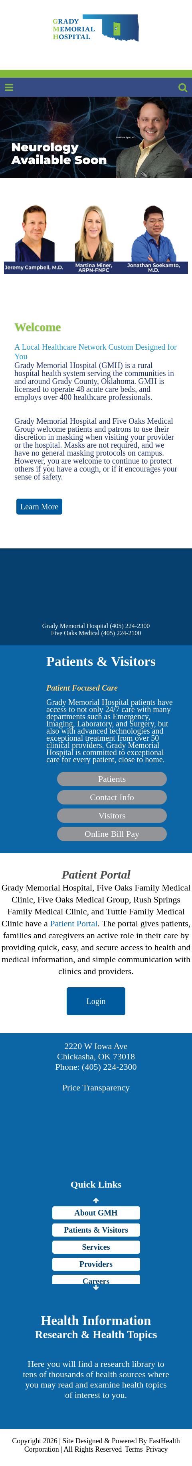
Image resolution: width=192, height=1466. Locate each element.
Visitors (111, 815)
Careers (96, 1281)
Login (96, 1001)
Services (96, 1247)
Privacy (157, 1449)
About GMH (95, 1212)
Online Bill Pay (112, 834)
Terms (134, 1449)
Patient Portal (73, 923)
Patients (112, 779)
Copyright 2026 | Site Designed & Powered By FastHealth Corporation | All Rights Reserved (96, 1445)
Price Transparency (96, 1087)
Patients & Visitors (96, 1229)
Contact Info (112, 797)
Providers (96, 1264)
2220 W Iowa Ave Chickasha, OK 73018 (96, 1051)
